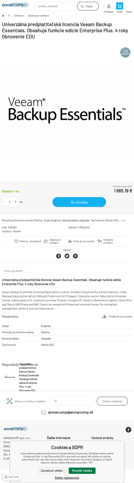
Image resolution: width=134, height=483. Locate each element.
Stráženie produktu (108, 241)
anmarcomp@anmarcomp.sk (70, 412)
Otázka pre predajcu (55, 241)
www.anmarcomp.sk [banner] (17, 5)
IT (9, 15)
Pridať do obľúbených (30, 241)
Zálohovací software (38, 15)
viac (123, 220)
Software (19, 15)
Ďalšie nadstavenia (67, 477)
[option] (67, 110)
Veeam (17, 231)
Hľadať (89, 6)
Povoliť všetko (82, 470)
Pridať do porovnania (83, 241)
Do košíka (79, 202)
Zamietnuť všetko (52, 470)
